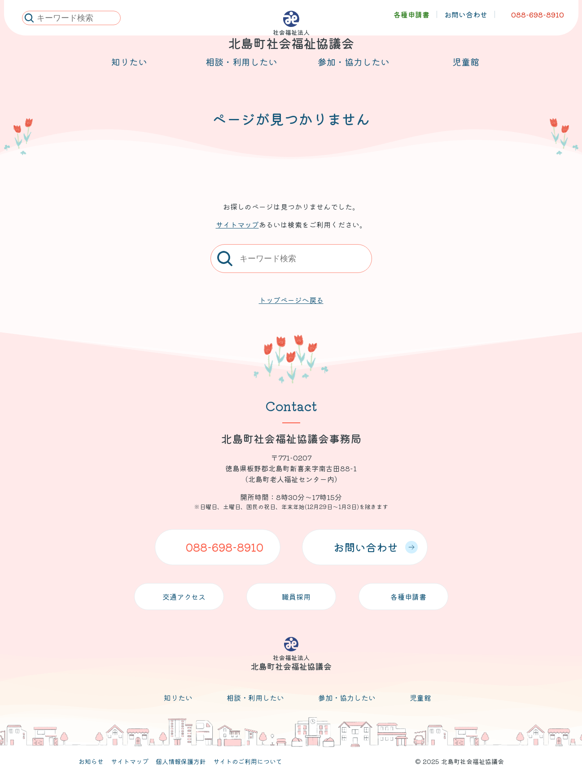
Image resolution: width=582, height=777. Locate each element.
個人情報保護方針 (181, 761)
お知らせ (91, 761)
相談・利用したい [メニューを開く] (241, 72)
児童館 (420, 697)
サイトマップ (237, 224)
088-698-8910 (224, 547)
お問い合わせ (375, 547)
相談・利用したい (255, 697)
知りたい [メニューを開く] (129, 72)
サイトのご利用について (247, 761)
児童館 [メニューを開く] (465, 72)
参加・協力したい (347, 697)
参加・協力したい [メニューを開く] (353, 72)
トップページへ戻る (291, 299)
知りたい (178, 697)
